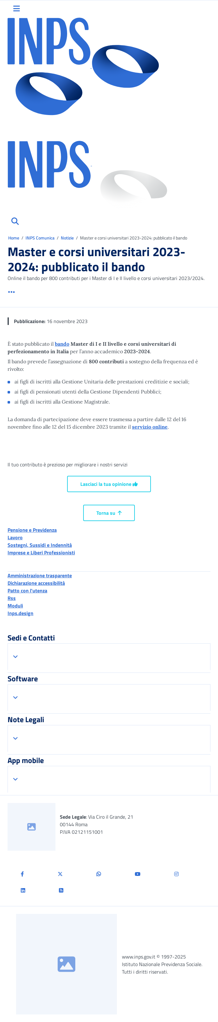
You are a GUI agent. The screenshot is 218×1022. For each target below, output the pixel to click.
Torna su (109, 513)
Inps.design (20, 613)
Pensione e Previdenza (32, 530)
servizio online (150, 427)
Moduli (15, 605)
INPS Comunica (40, 237)
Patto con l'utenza (27, 590)
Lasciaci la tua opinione (109, 484)
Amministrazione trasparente (40, 575)
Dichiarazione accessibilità (36, 583)
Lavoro (15, 537)
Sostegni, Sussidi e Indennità (40, 545)
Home (14, 237)
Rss (12, 598)
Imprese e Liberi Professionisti (41, 552)
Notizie (67, 237)
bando (62, 344)
